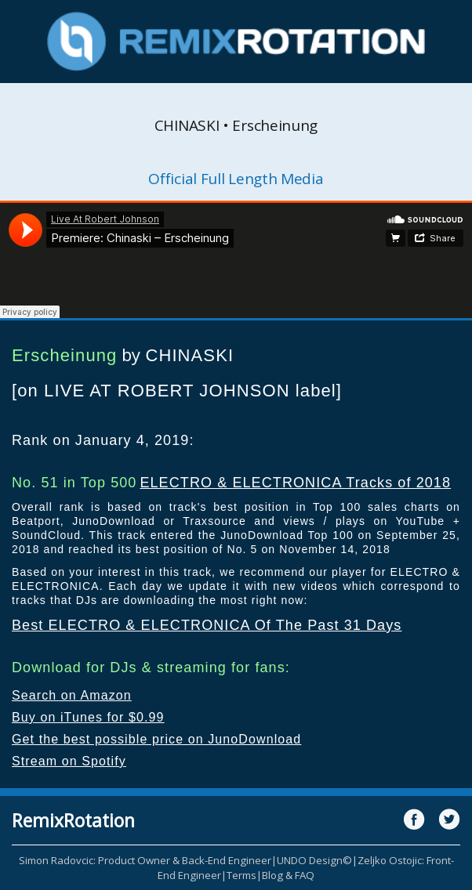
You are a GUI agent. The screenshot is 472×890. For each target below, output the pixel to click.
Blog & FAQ (288, 875)
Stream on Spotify (69, 761)
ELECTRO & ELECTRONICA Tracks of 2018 (295, 482)
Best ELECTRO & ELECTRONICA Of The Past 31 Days (206, 625)
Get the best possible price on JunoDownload (156, 739)
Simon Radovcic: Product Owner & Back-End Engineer (145, 860)
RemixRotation (73, 820)
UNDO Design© (314, 860)
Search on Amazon (72, 695)
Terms (241, 875)
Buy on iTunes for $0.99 (88, 717)
